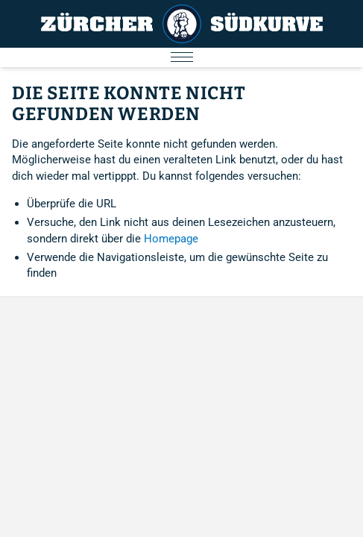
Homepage (171, 238)
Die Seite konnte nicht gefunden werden (128, 104)
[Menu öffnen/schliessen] (181, 57)
